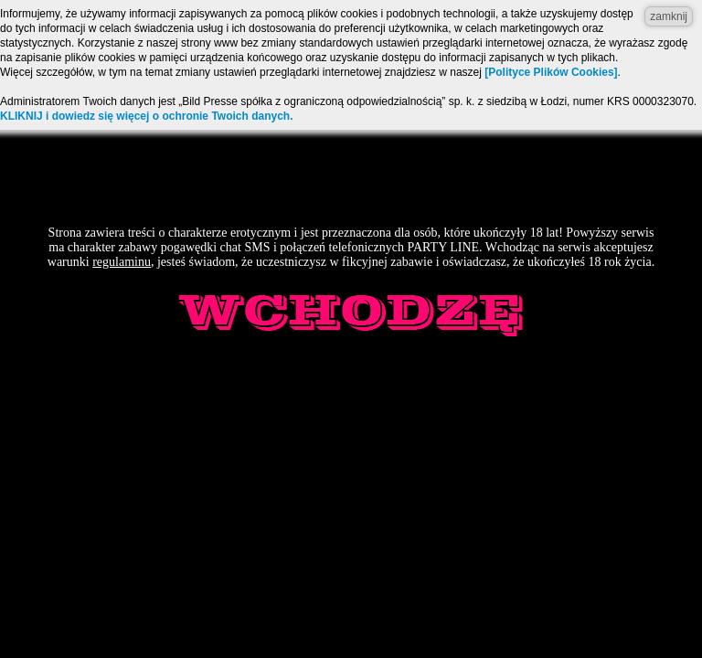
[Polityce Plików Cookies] (550, 72)
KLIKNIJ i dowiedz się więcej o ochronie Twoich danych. (146, 116)
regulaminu (121, 262)
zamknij (668, 16)
